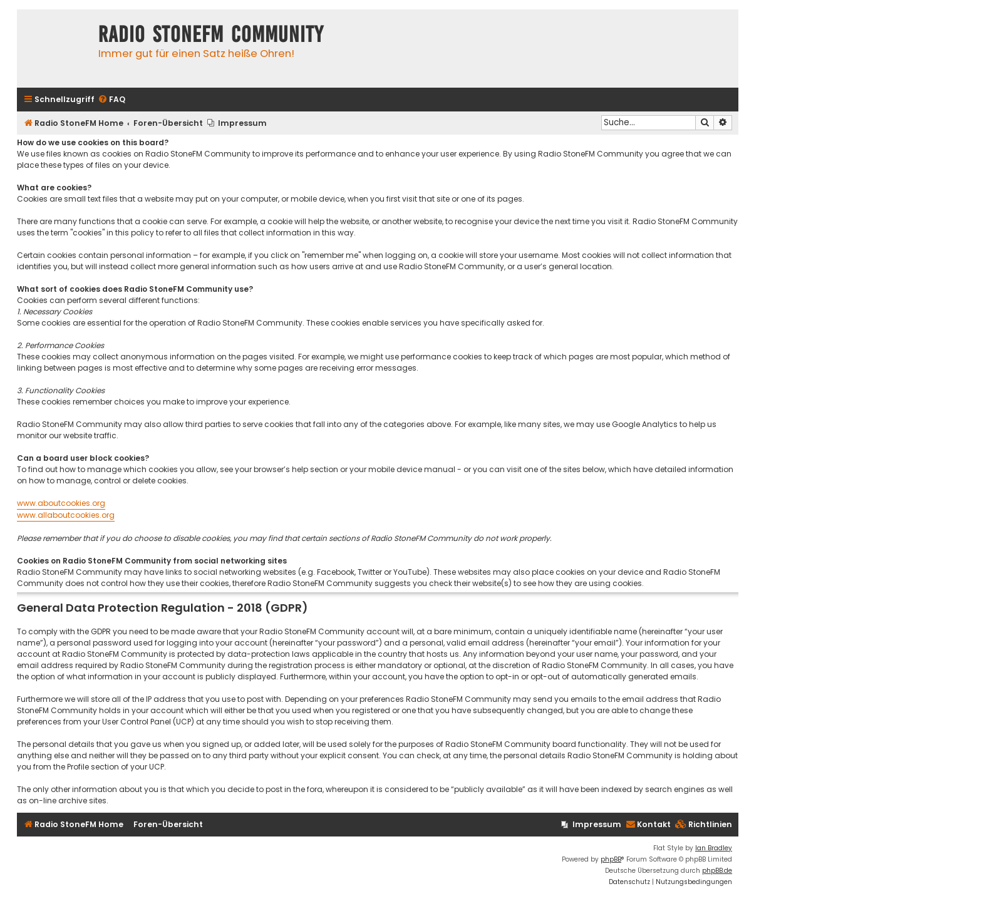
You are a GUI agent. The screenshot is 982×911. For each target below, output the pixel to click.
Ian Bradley (713, 848)
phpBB (611, 859)
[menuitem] (111, 99)
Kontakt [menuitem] (648, 824)
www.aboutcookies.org (61, 503)
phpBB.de (717, 870)
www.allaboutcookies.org (66, 515)
